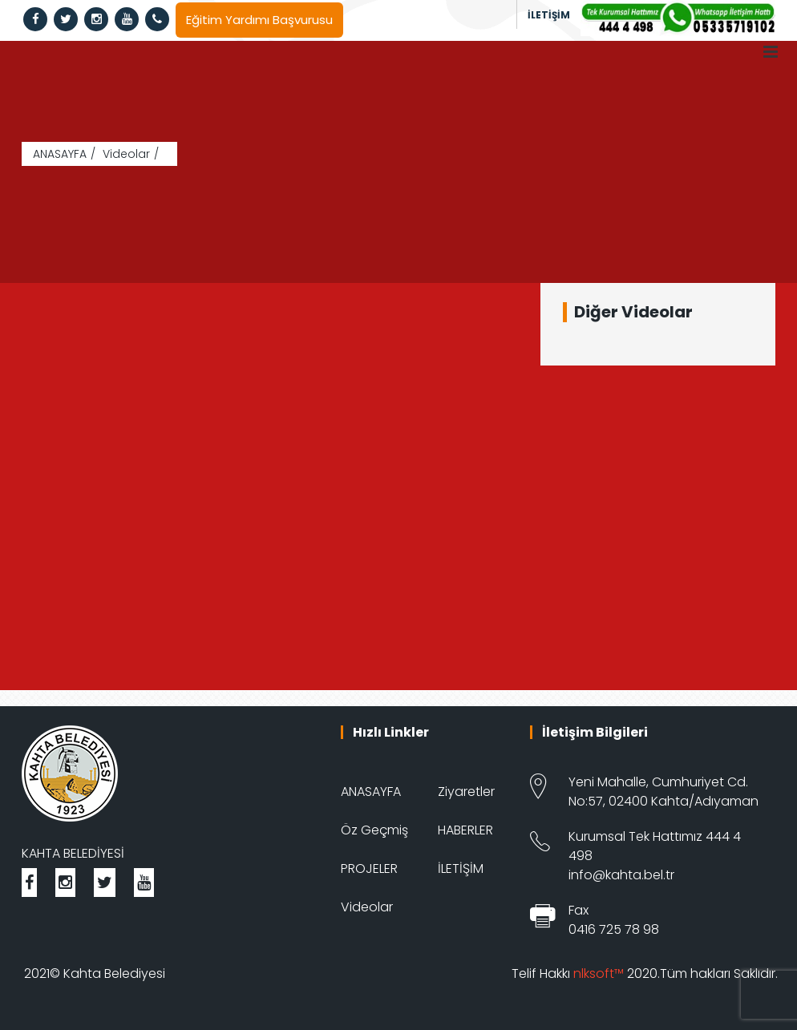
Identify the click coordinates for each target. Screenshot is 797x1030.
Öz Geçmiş (374, 830)
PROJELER (369, 868)
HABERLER (465, 830)
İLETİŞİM (549, 15)
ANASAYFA (60, 154)
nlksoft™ (598, 973)
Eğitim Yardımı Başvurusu (259, 19)
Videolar (126, 154)
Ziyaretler (466, 791)
